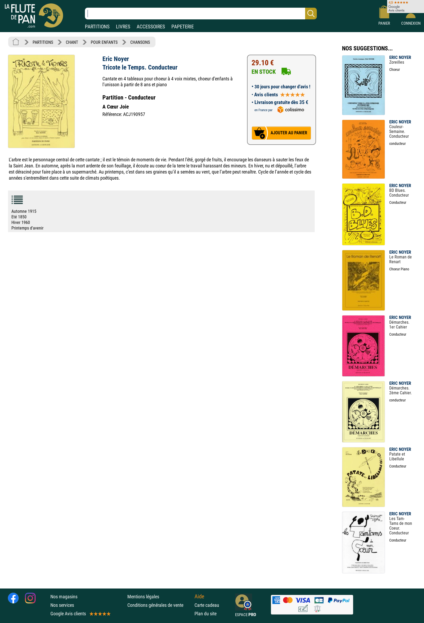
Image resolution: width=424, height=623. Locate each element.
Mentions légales (143, 596)
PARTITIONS (97, 27)
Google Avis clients (80, 613)
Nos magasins (63, 596)
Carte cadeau (206, 605)
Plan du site (205, 613)
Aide (199, 596)
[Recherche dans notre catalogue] (201, 13)
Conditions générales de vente (159, 605)
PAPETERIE (182, 27)
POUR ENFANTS (104, 42)
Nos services (62, 605)
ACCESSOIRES (151, 27)
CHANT (72, 42)
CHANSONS (140, 42)
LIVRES (123, 27)
